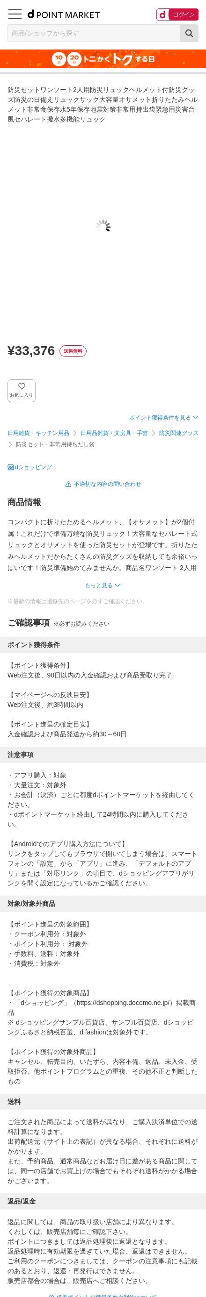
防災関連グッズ (179, 433)
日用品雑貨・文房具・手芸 (114, 433)
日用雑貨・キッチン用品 (38, 433)
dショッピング (33, 467)
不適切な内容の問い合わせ (107, 484)
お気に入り (22, 395)
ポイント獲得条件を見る (160, 417)
